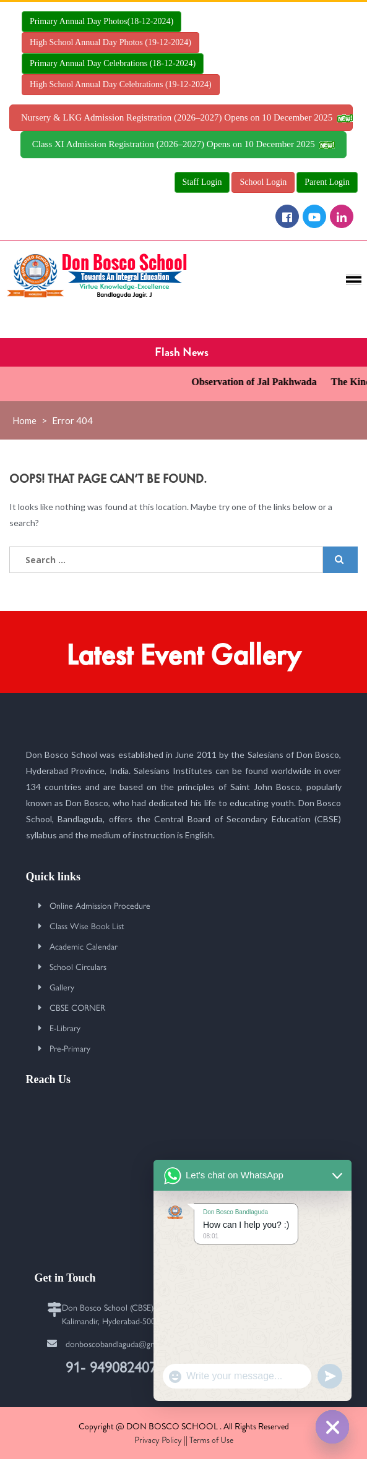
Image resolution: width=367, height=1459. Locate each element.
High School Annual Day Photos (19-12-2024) (110, 42)
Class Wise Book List (87, 925)
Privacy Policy (158, 1440)
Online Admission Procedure (100, 905)
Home (24, 420)
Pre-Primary (70, 1048)
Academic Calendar (84, 946)
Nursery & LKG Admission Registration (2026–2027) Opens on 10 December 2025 (187, 117)
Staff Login (202, 182)
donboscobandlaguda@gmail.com (124, 1343)
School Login (263, 182)
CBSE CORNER (77, 1007)
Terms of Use (211, 1440)
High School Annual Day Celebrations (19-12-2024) (121, 84)
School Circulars (78, 966)
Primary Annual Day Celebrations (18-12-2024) (113, 63)
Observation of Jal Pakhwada (259, 381)
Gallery (62, 986)
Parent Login (327, 182)
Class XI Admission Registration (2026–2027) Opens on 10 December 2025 (183, 144)
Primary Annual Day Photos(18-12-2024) (101, 21)
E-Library (65, 1027)
